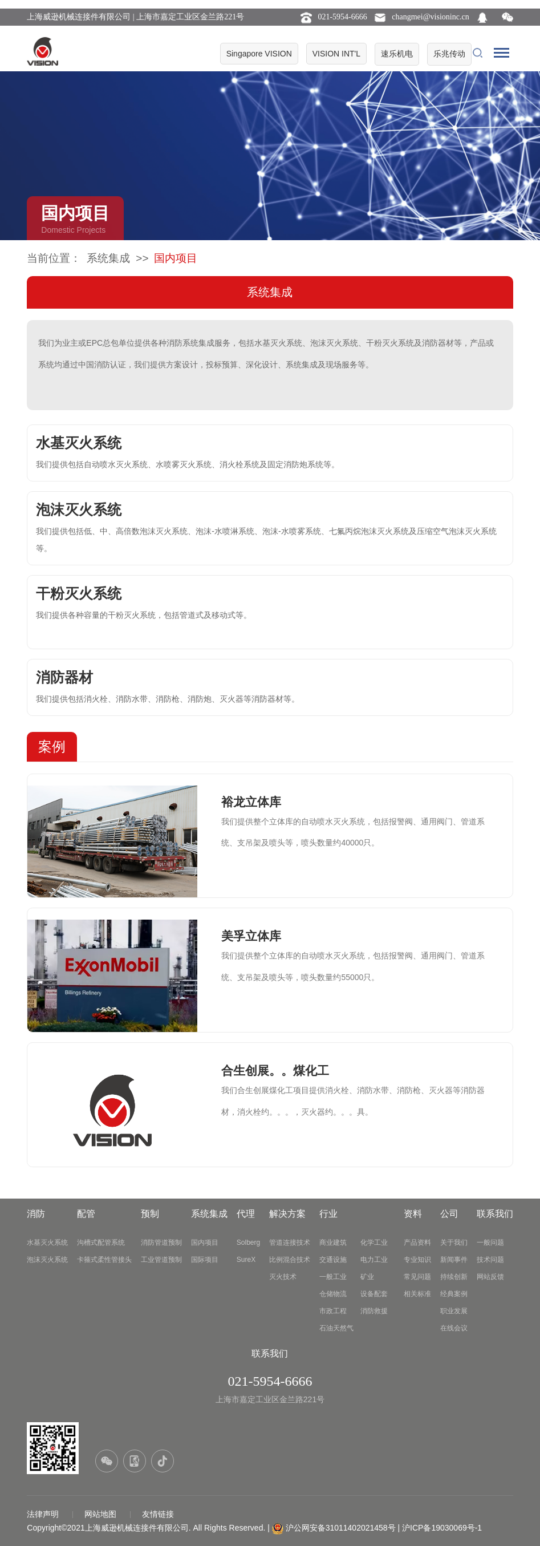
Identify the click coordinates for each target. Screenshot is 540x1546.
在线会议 (454, 1328)
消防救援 (374, 1311)
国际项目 (204, 1260)
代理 (246, 1214)
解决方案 (287, 1214)
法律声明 (44, 1514)
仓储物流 (333, 1294)
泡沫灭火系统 (47, 1260)
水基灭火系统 (47, 1242)
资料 (413, 1214)
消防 (36, 1214)
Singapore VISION (259, 53)
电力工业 (374, 1260)
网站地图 (101, 1514)
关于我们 (454, 1242)
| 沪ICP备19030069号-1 (440, 1527)
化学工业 (374, 1242)
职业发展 (454, 1311)
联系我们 (495, 1214)
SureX (246, 1260)
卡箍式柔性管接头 (104, 1260)
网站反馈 (490, 1277)
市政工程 (333, 1311)
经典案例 (454, 1294)
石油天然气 (336, 1328)
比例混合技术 (289, 1260)
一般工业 (333, 1277)
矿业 (367, 1277)
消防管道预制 (161, 1242)
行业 (328, 1214)
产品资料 (417, 1242)
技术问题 (490, 1260)
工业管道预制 (161, 1260)
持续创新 (454, 1277)
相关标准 (417, 1294)
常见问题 (417, 1277)
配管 (86, 1214)
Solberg (248, 1242)
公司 (449, 1214)
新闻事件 (454, 1260)
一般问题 (490, 1242)
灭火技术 (283, 1277)
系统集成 (108, 258)
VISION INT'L (336, 53)
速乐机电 (397, 53)
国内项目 (204, 1242)
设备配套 (374, 1294)
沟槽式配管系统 (101, 1242)
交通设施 (333, 1260)
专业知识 (417, 1260)
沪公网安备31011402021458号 (341, 1527)
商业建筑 (333, 1242)
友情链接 (158, 1514)
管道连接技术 (289, 1242)
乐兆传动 (449, 53)
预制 (150, 1214)
